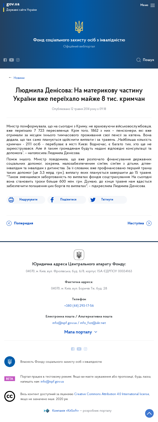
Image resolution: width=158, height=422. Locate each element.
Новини (19, 78)
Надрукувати (28, 199)
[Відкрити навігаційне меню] (152, 5)
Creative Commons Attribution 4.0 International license (111, 394)
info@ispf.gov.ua (52, 381)
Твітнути (107, 199)
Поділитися (68, 199)
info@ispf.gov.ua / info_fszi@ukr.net (79, 323)
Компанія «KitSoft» (65, 411)
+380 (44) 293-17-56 (79, 306)
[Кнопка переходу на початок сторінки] (149, 413)
